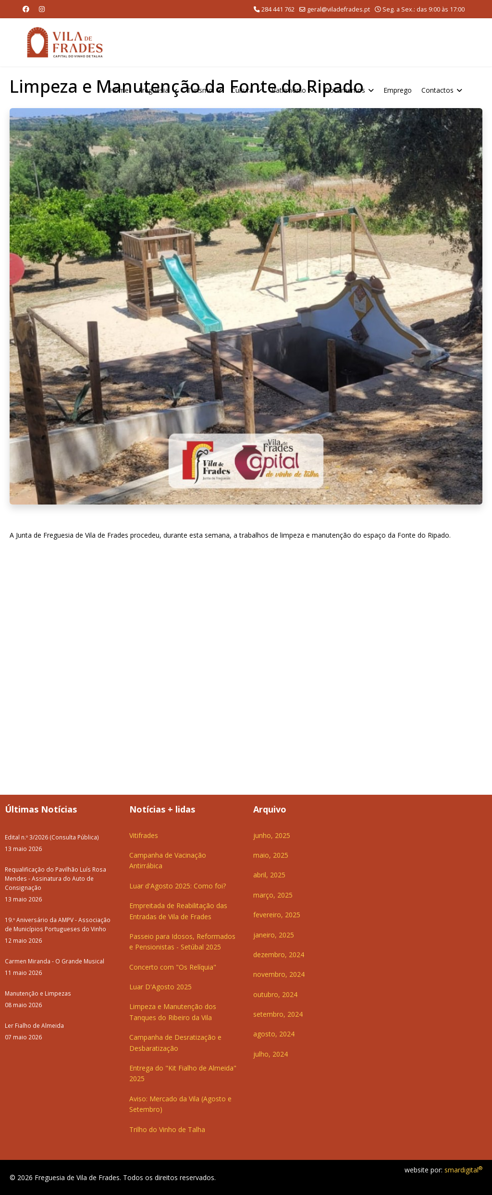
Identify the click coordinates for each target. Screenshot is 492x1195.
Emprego (397, 90)
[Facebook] (26, 8)
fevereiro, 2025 (276, 914)
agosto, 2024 (274, 1033)
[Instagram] (42, 8)
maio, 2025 (270, 855)
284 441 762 (278, 9)
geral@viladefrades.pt (338, 9)
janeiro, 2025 (273, 934)
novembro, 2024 (279, 974)
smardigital (463, 1169)
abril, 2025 (269, 874)
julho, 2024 (270, 1054)
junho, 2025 (271, 835)
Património (288, 90)
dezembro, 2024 (278, 954)
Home (119, 90)
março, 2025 (273, 894)
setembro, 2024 (278, 1014)
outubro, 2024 (275, 994)
